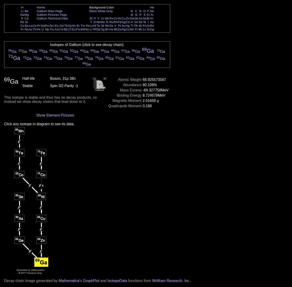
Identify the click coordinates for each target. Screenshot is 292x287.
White (101, 11)
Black (93, 11)
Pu (52, 29)
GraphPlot (91, 281)
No (87, 29)
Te (144, 22)
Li (22, 11)
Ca (27, 18)
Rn (152, 25)
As (140, 18)
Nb (98, 22)
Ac (31, 29)
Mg (26, 14)
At (148, 25)
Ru (111, 22)
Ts (148, 29)
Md (83, 29)
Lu (91, 25)
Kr (151, 18)
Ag (123, 22)
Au (123, 25)
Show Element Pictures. (55, 115)
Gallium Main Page (50, 11)
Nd (43, 25)
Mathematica (68, 281)
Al (131, 14)
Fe (111, 18)
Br (148, 18)
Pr (38, 25)
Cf (69, 29)
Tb (66, 25)
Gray (109, 11)
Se (144, 18)
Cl (148, 14)
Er (78, 25)
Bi (140, 25)
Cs (22, 25)
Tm (83, 25)
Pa (38, 29)
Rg (123, 29)
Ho (74, 25)
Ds (119, 29)
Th (34, 29)
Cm (61, 29)
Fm (78, 29)
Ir (115, 25)
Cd (128, 22)
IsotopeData (117, 281)
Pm (47, 25)
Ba (26, 25)
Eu (56, 25)
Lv (144, 29)
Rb (22, 22)
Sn (136, 22)
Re (107, 25)
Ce (34, 25)
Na (22, 14)
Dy (70, 25)
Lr (91, 29)
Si (136, 14)
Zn (128, 18)
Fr (22, 29)
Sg (102, 29)
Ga (132, 18)
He (152, 7)
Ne (152, 11)
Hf (94, 25)
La (30, 25)
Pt (119, 25)
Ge (136, 18)
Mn (107, 18)
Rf (94, 29)
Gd (62, 25)
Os (111, 25)
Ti (95, 18)
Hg (128, 25)
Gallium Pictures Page (52, 14)
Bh (107, 29)
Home (41, 7)
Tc (107, 22)
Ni (119, 18)
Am (57, 29)
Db (98, 29)
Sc (91, 18)
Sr (26, 22)
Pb (136, 25)
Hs (111, 29)
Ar (151, 14)
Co (115, 18)
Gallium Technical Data (52, 18)
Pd (119, 22)
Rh (115, 22)
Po (144, 25)
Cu (123, 18)
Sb (140, 22)
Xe (152, 22)
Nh (132, 29)
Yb (87, 25)
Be (26, 11)
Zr (94, 22)
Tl (132, 25)
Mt (115, 29)
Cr (102, 18)
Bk (66, 29)
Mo (103, 22)
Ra (27, 29)
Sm (52, 25)
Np (47, 29)
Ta (98, 25)
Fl (136, 29)
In (132, 22)
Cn (128, 29)
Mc (140, 29)
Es (74, 29)
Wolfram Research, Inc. (171, 281)
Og (152, 29)
